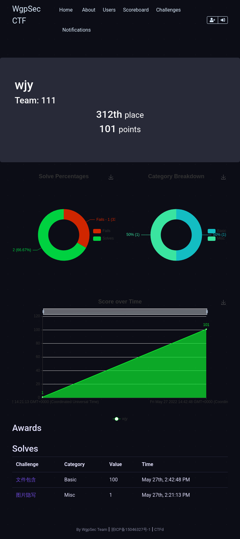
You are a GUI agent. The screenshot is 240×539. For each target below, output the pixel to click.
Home (65, 10)
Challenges (168, 10)
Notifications (76, 30)
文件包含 (26, 480)
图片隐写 (26, 495)
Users (109, 10)
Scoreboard (136, 10)
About (89, 10)
